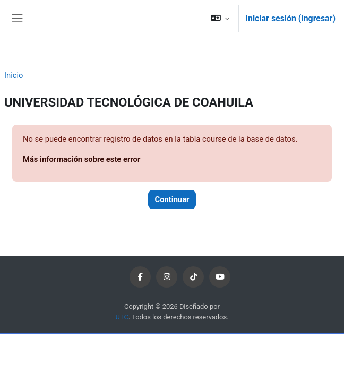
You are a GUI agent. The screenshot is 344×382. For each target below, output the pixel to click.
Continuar (172, 199)
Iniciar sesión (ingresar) (290, 18)
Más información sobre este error (81, 159)
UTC (122, 317)
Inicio (13, 75)
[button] (220, 18)
